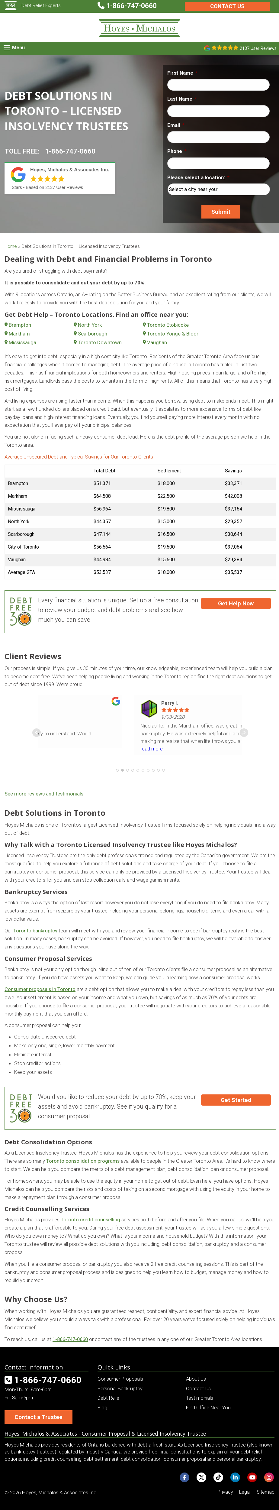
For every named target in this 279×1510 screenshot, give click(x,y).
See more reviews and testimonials (44, 794)
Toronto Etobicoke (168, 325)
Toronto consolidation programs (83, 1161)
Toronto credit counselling (90, 1220)
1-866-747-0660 (70, 151)
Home (11, 246)
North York (90, 325)
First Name (182, 73)
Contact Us (227, 6)
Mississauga (22, 342)
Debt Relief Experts (33, 5)
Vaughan (157, 342)
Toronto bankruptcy (35, 931)
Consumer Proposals (120, 1379)
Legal (245, 1492)
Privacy (225, 1492)
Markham (19, 334)
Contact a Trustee (38, 1417)
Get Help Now (236, 603)
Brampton (20, 325)
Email (175, 125)
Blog (102, 1408)
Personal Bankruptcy (120, 1388)
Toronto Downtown (100, 342)
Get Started (236, 1100)
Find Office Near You (208, 1408)
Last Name (182, 99)
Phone (177, 151)
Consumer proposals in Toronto (40, 989)
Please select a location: (198, 177)
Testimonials (199, 1398)
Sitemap (265, 1492)
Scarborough (92, 334)
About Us (196, 1379)
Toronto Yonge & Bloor (172, 334)
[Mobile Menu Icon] (7, 47)
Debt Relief (109, 1398)
